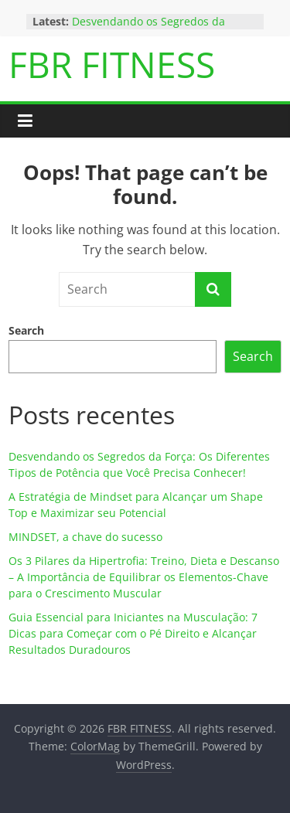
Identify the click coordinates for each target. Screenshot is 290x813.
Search (26, 330)
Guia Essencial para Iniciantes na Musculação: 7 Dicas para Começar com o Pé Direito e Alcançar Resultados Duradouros (133, 633)
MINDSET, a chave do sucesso (85, 536)
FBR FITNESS (112, 64)
